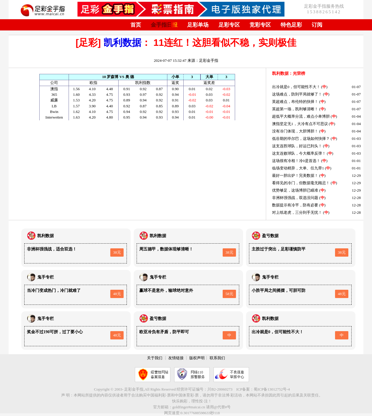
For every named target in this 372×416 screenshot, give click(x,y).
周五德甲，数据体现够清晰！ (166, 249)
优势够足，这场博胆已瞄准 (295, 190)
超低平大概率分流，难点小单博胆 (301, 116)
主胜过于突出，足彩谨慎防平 (278, 249)
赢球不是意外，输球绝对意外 (166, 290)
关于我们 (154, 358)
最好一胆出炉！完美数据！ (295, 175)
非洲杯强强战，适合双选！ (52, 249)
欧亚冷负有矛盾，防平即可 (164, 332)
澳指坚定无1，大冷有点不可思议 (300, 124)
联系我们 (217, 358)
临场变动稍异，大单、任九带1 (298, 168)
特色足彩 (291, 25)
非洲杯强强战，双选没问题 (295, 197)
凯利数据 (122, 42)
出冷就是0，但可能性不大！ (296, 87)
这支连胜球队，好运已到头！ (297, 146)
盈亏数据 (270, 236)
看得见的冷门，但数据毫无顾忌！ (301, 183)
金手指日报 (164, 25)
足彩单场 (197, 25)
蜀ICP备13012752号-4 (272, 389)
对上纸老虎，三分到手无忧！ (297, 212)
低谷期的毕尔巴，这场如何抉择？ (301, 138)
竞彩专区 (260, 25)
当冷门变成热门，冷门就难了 (54, 290)
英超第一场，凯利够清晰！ (295, 109)
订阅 (317, 25)
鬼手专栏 (45, 277)
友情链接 (176, 358)
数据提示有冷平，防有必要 (295, 205)
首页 (135, 25)
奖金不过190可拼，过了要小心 (55, 332)
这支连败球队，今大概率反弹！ (299, 153)
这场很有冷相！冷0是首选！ (296, 160)
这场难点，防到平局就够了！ (297, 94)
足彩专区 (229, 25)
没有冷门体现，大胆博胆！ (295, 131)
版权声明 (197, 358)
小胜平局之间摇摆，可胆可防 (278, 290)
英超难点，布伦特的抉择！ (295, 101)
